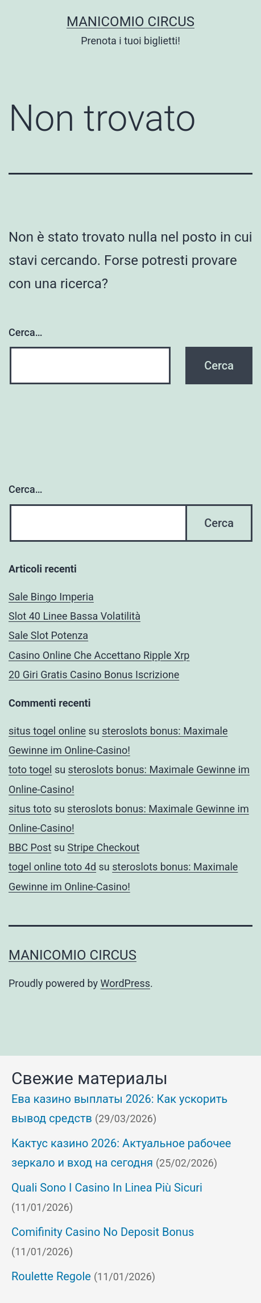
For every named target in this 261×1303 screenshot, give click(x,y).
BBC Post (30, 847)
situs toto (30, 809)
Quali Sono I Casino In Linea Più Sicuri (106, 1187)
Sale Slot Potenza (48, 635)
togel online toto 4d (52, 867)
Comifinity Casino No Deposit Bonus (102, 1232)
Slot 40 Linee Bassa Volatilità (74, 616)
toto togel (30, 769)
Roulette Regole (51, 1276)
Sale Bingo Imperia (51, 597)
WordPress (125, 983)
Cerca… (25, 332)
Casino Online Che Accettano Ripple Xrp (99, 655)
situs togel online (47, 731)
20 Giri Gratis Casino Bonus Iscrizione (94, 674)
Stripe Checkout (103, 847)
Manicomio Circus (130, 22)
